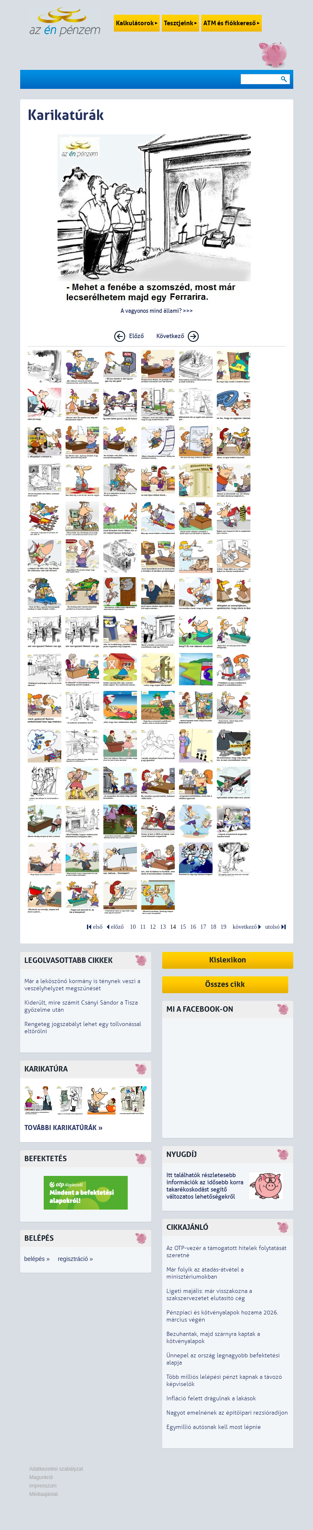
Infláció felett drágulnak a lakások (211, 1398)
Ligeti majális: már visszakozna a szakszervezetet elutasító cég (209, 1294)
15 (183, 927)
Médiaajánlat (43, 1494)
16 (193, 927)
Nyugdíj (181, 1154)
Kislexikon (227, 960)
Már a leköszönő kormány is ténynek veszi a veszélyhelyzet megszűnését (82, 985)
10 (133, 927)
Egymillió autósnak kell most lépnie (213, 1427)
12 (153, 927)
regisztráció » (75, 1258)
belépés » (37, 1258)
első (98, 927)
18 (213, 927)
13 (163, 927)
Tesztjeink (180, 23)
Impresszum (43, 1486)
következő (245, 927)
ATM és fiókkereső (231, 23)
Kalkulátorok (137, 23)
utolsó (272, 927)
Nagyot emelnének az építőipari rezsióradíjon (227, 1412)
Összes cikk (225, 984)
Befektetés (45, 1158)
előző (117, 927)
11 (142, 927)
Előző (136, 336)
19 (223, 927)
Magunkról (41, 1477)
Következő (170, 336)
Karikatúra (46, 1069)
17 (203, 927)
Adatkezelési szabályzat (56, 1469)
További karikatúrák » (63, 1128)
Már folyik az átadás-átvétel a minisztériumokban (205, 1273)
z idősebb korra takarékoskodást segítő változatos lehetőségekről (204, 1189)
